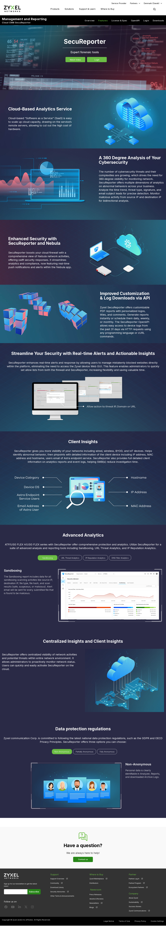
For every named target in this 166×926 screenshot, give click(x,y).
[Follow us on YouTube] (13, 908)
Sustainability (134, 902)
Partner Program (135, 883)
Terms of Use (124, 921)
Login (146, 21)
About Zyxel (133, 898)
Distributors (93, 883)
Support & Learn (87, 9)
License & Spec (119, 21)
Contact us (83, 860)
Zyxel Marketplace (96, 879)
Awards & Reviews (96, 898)
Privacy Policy (140, 921)
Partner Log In (134, 879)
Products (54, 9)
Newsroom (94, 889)
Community (54, 883)
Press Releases (95, 894)
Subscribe (34, 892)
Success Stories (135, 907)
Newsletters (94, 902)
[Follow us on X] (25, 908)
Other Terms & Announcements (62, 896)
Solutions (69, 9)
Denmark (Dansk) (151, 3)
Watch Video (75, 60)
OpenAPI (135, 21)
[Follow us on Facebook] (6, 908)
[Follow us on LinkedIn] (19, 908)
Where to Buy (107, 9)
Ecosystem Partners (136, 888)
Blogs (91, 907)
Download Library (57, 888)
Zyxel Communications (137, 911)
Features (103, 21)
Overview (90, 21)
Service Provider (119, 3)
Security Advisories (57, 892)
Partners (133, 3)
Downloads (158, 21)
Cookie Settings (157, 921)
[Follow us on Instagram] (32, 908)
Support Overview (57, 879)
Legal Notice (109, 921)
